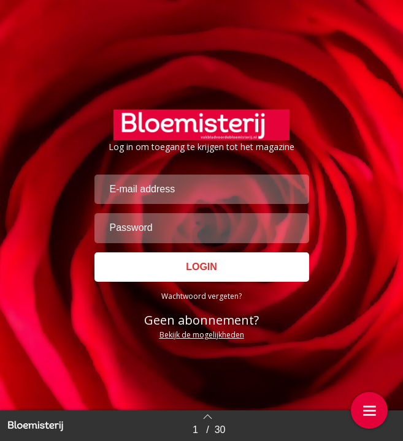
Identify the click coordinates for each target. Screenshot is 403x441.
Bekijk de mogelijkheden (201, 335)
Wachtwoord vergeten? (201, 296)
